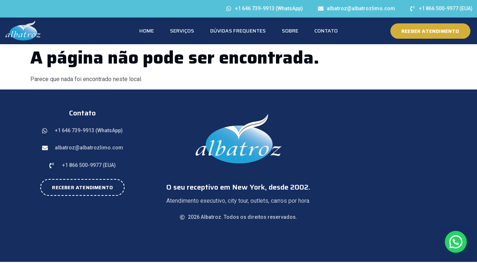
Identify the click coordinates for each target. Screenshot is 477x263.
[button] (456, 242)
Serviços (182, 31)
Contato (326, 31)
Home (146, 31)
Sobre (290, 31)
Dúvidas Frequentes (238, 31)
